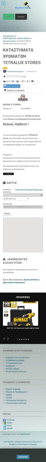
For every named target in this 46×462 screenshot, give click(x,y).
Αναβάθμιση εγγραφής (15, 360)
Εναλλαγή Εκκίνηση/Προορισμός (29, 190)
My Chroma (25, 434)
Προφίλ (9, 397)
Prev (4, 338)
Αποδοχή (23, 457)
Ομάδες (9, 395)
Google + (8, 423)
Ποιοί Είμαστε (23, 444)
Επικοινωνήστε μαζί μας (16, 371)
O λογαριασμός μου (14, 363)
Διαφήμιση (10, 366)
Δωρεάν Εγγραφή (13, 389)
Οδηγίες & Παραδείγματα (16, 392)
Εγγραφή (21, 17)
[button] (23, 233)
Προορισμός (7, 204)
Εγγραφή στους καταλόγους (18, 357)
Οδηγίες (7, 213)
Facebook (8, 420)
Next (7, 338)
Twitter (7, 425)
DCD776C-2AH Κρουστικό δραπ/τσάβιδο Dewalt (23, 328)
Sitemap (18, 442)
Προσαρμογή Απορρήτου (16, 400)
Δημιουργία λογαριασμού (14, 282)
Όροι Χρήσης (9, 442)
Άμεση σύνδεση (31, 280)
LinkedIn (8, 428)
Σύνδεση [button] (9, 17)
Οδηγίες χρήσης (12, 369)
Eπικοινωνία (27, 442)
